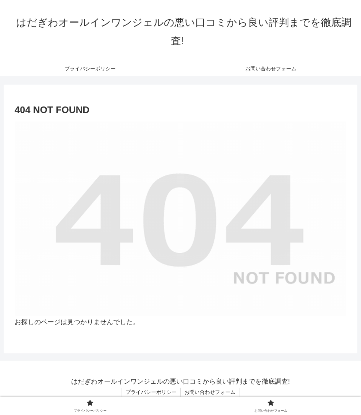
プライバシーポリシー (151, 392)
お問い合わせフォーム (209, 392)
